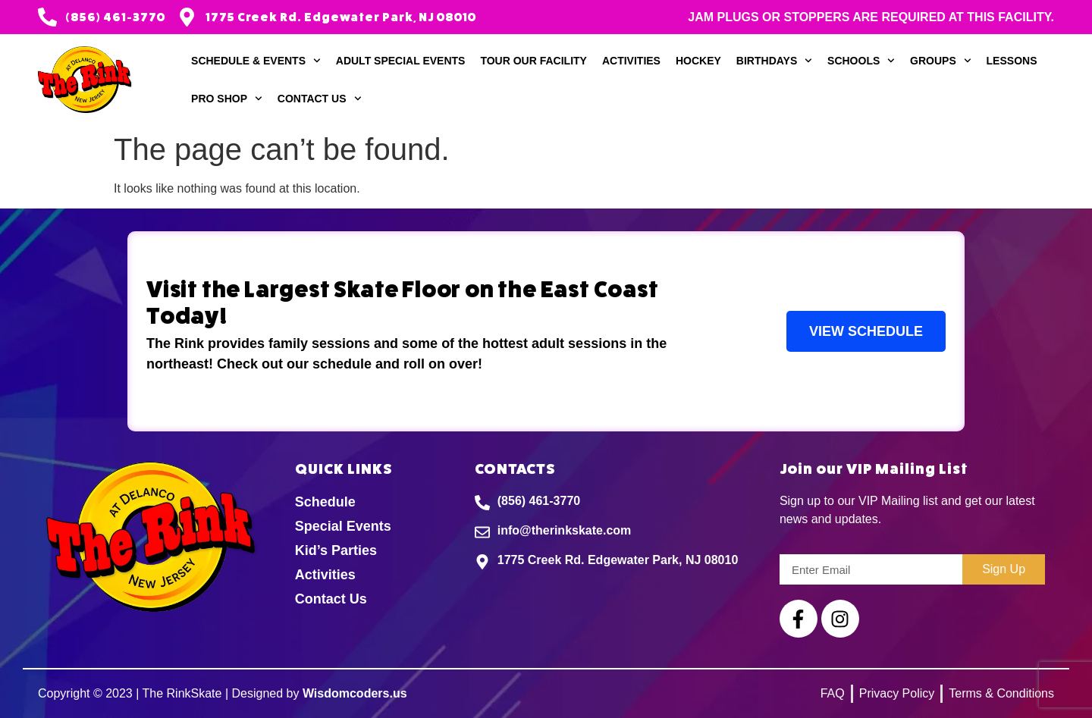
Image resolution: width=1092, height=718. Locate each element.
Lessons (1012, 61)
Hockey (698, 61)
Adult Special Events (401, 61)
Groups (940, 60)
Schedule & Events (256, 60)
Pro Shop (226, 98)
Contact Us (320, 98)
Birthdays (774, 60)
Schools (861, 60)
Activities (631, 61)
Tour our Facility (533, 61)
